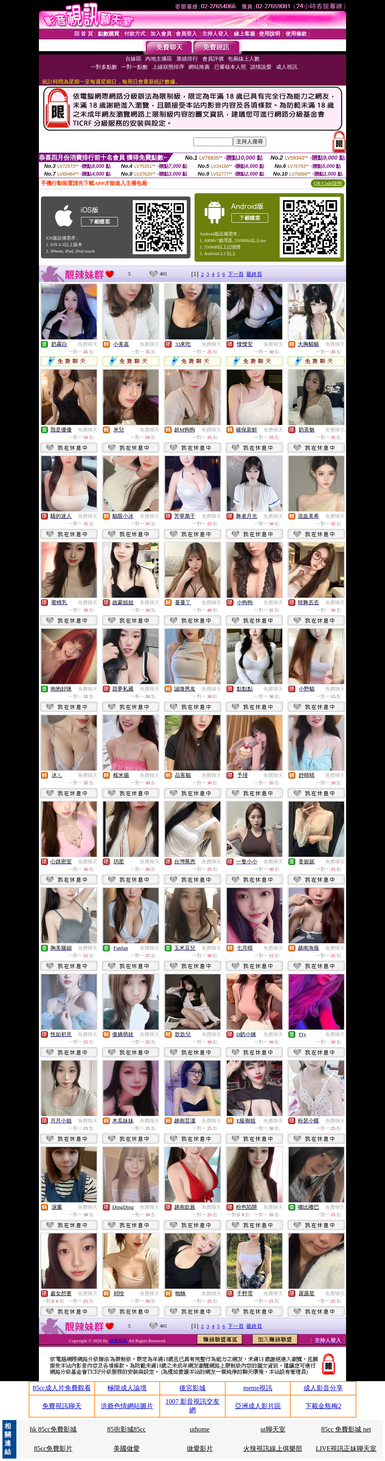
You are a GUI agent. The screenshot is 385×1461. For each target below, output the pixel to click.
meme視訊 (257, 1387)
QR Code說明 (328, 183)
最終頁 (254, 274)
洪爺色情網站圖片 (127, 1405)
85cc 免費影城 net (346, 1429)
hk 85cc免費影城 (53, 1429)
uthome (200, 1429)
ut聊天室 (272, 1429)
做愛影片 (200, 1448)
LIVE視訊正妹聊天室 (346, 1448)
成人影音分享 (323, 1387)
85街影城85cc (126, 1429)
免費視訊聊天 (62, 1405)
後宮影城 (192, 1387)
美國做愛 (126, 1448)
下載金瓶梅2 (323, 1405)
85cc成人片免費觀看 (62, 1387)
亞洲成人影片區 (258, 1405)
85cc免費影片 (53, 1448)
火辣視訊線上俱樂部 (272, 1448)
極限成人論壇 (127, 1387)
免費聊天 (87, 344)
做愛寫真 (119, 1340)
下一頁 (236, 274)
